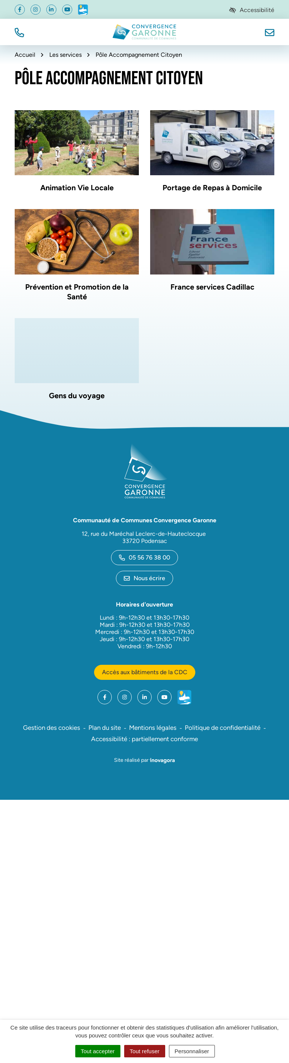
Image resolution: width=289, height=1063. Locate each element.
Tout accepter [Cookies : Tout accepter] (98, 1051)
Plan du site (104, 727)
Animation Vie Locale (77, 187)
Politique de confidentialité (222, 727)
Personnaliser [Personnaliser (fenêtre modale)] (192, 1051)
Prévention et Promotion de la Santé (77, 291)
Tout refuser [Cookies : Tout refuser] (145, 1051)
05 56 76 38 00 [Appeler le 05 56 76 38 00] (144, 557)
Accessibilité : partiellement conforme (144, 739)
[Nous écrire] (269, 32)
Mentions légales (152, 727)
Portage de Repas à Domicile (212, 187)
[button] (19, 32)
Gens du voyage (77, 395)
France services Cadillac (212, 286)
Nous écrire (144, 578)
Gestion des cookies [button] (51, 727)
